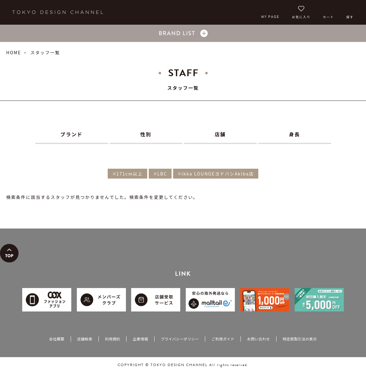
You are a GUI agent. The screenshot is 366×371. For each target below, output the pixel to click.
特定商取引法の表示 (300, 338)
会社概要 (56, 338)
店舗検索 (84, 338)
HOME (13, 52)
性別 (145, 134)
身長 (294, 134)
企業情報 (140, 338)
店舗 (220, 134)
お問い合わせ (258, 338)
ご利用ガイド (222, 338)
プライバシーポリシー (180, 338)
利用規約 (112, 338)
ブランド (71, 134)
